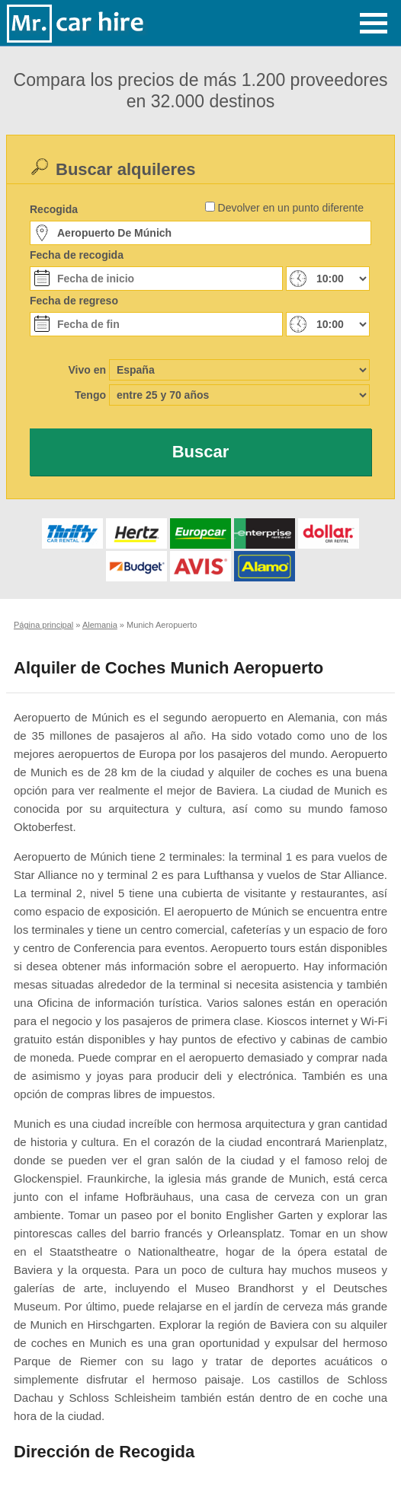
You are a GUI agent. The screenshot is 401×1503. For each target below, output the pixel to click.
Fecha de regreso (74, 301)
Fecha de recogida (77, 255)
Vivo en (87, 370)
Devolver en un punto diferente (291, 208)
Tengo (90, 395)
